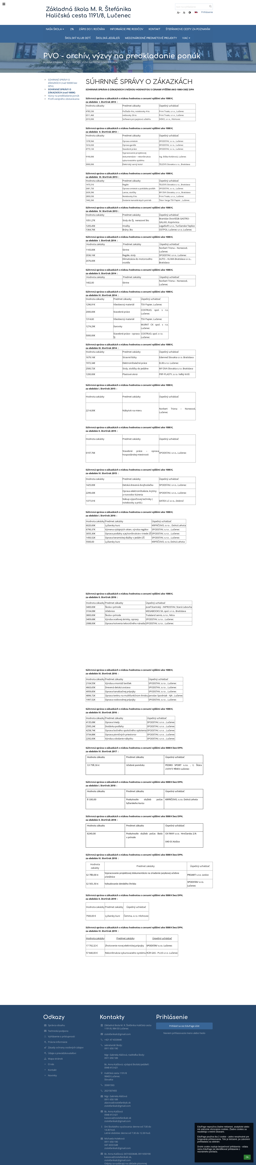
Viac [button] (186, 38)
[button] (196, 12)
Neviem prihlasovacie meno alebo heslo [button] (184, 1033)
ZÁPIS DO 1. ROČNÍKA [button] (92, 29)
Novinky (52, 1075)
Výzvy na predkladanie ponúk (63, 95)
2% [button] (72, 29)
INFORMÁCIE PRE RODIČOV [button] (126, 29)
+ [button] (178, 12)
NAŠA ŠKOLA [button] (55, 29)
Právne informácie (57, 1042)
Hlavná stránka (53, 62)
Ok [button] (247, 1157)
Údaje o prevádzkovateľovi (62, 1053)
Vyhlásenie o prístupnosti (61, 1036)
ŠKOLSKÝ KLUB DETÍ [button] (77, 38)
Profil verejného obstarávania (63, 98)
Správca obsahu (56, 1025)
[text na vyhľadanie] (194, 7)
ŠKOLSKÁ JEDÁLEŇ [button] (108, 38)
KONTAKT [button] (154, 29)
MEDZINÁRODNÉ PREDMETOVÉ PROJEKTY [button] (151, 38)
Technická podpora (58, 1031)
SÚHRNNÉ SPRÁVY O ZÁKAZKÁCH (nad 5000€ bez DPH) (62, 83)
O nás (51, 1064)
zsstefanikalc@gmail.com (117, 1034)
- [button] (184, 12)
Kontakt (52, 1069)
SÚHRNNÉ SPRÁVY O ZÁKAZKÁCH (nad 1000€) (61, 91)
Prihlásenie (207, 12)
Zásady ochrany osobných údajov (66, 1047)
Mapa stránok (55, 1058)
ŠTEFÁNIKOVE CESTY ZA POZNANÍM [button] (188, 29)
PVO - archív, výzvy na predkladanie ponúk (92, 62)
